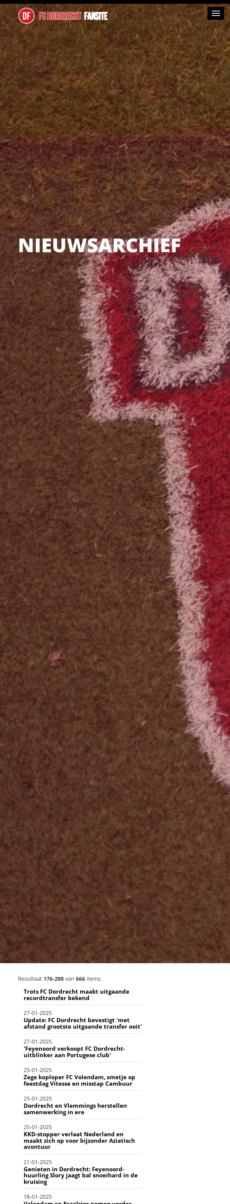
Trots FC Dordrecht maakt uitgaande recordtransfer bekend (76, 995)
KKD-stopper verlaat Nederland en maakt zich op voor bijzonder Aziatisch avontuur (79, 1140)
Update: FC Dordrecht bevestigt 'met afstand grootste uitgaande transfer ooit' (83, 1023)
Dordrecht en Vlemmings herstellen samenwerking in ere (75, 1109)
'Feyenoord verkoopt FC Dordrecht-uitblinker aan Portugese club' (74, 1052)
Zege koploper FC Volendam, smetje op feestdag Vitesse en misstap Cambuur (79, 1080)
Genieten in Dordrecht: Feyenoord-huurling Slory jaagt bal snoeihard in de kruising (81, 1175)
